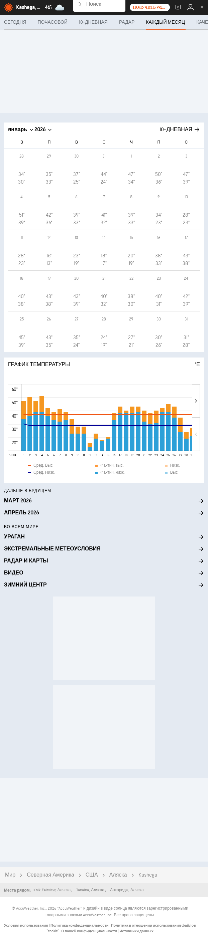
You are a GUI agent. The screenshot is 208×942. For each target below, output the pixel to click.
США (92, 875)
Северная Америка (50, 875)
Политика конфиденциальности (79, 925)
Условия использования (26, 925)
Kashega (147, 875)
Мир (10, 875)
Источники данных (136, 931)
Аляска (118, 875)
